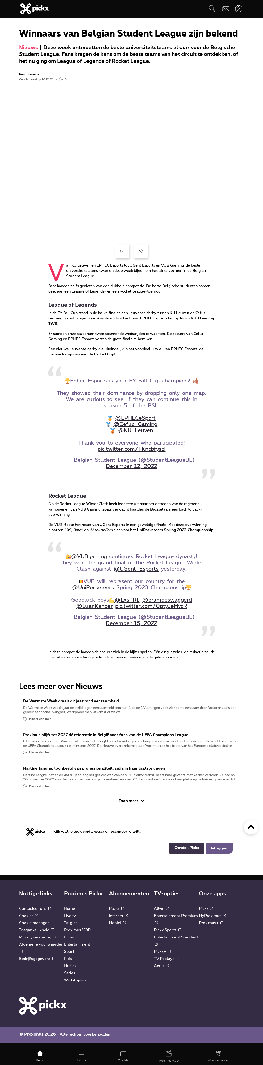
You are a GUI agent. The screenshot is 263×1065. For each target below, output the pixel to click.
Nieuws (28, 47)
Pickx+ (162, 957)
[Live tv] (81, 1056)
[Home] (40, 1056)
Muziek (70, 972)
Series (69, 979)
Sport (69, 957)
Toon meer (131, 807)
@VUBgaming (89, 556)
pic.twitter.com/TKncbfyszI (132, 449)
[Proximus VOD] (168, 1056)
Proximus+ (211, 929)
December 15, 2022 (131, 623)
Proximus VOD (77, 936)
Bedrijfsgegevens (37, 964)
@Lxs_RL (127, 600)
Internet (118, 921)
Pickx (206, 914)
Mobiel (117, 929)
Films (69, 943)
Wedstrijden (75, 986)
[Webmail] (225, 8)
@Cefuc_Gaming (135, 424)
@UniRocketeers (93, 587)
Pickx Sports (167, 936)
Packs (116, 914)
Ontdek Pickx (186, 853)
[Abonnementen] (218, 1056)
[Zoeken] (212, 8)
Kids (68, 964)
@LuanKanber (94, 606)
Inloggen (219, 854)
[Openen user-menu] (238, 8)
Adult (161, 972)
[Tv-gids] (123, 1056)
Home (69, 914)
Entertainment (77, 950)
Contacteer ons (35, 914)
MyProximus (212, 921)
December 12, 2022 (131, 466)
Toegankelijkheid (36, 936)
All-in (161, 914)
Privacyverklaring (37, 943)
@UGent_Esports (136, 569)
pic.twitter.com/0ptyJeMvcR (151, 606)
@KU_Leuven (135, 430)
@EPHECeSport (135, 418)
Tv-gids (71, 929)
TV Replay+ (166, 964)
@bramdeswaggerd (167, 600)
